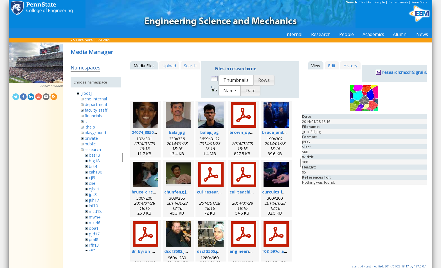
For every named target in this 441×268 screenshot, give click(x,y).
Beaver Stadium (51, 86)
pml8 (93, 239)
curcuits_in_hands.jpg (284, 192)
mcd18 (95, 211)
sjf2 (92, 250)
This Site (365, 2)
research (93, 149)
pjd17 (94, 234)
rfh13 (94, 245)
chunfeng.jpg (178, 192)
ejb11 (94, 189)
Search (190, 65)
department (96, 104)
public (90, 144)
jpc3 (93, 194)
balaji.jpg (209, 132)
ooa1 (93, 228)
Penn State (419, 2)
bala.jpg (177, 132)
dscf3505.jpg (209, 251)
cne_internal (96, 99)
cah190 (95, 172)
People (380, 2)
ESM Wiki (102, 39)
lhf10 (93, 205)
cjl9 (92, 177)
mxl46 (94, 222)
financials (93, 115)
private (91, 138)
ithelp (90, 127)
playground (95, 132)
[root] (86, 93)
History (350, 65)
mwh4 (94, 217)
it (86, 121)
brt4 (93, 166)
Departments (398, 2)
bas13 (94, 155)
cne (92, 183)
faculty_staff (96, 110)
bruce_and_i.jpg (278, 132)
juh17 (94, 200)
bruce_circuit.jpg (149, 192)
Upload (169, 65)
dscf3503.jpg (177, 251)
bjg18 (94, 160)
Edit (332, 65)
